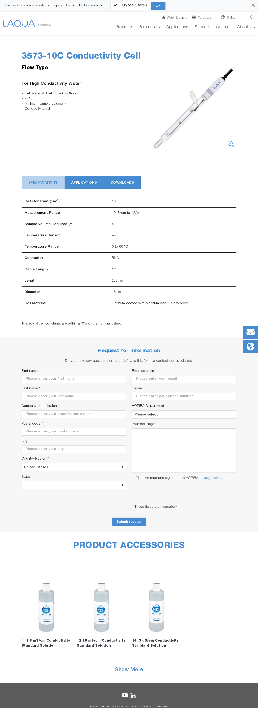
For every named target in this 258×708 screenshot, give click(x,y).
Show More (129, 670)
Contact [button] (223, 27)
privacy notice (211, 478)
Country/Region (35, 459)
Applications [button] (177, 27)
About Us (246, 27)
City (25, 441)
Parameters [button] (149, 27)
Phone (137, 388)
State (26, 477)
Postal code (32, 424)
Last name (31, 388)
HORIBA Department (148, 406)
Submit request (129, 521)
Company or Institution (41, 406)
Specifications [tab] (42, 183)
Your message (144, 424)
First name (30, 371)
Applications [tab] (84, 183)
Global (231, 17)
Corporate (204, 17)
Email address (144, 371)
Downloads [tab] (122, 183)
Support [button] (202, 27)
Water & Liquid (174, 17)
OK (158, 6)
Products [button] (123, 27)
